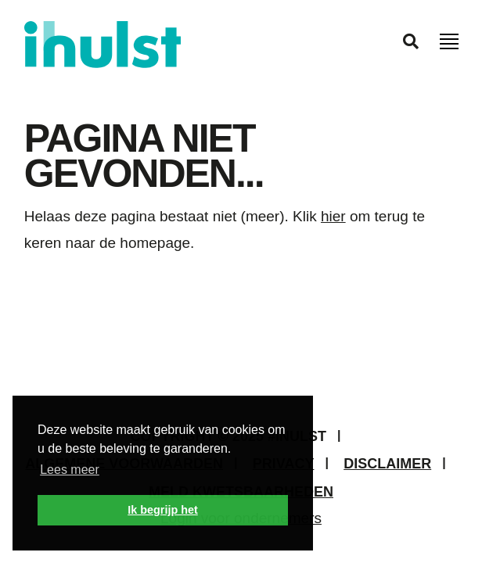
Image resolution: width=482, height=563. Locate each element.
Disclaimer (387, 464)
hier (333, 216)
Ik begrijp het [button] (163, 510)
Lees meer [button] (69, 469)
